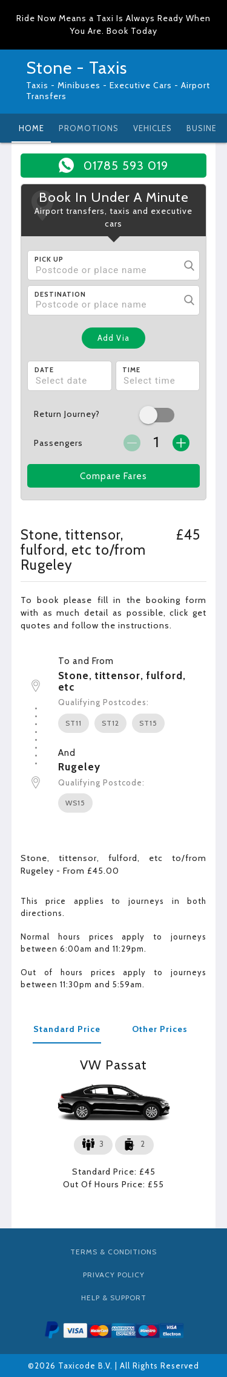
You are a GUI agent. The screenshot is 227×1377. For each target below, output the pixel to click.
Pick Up (49, 259)
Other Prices (160, 1029)
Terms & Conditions (113, 1251)
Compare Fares (113, 476)
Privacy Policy (114, 1274)
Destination (60, 294)
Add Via (113, 338)
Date (44, 370)
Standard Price (66, 1029)
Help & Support (113, 1297)
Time (131, 370)
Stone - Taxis (76, 67)
